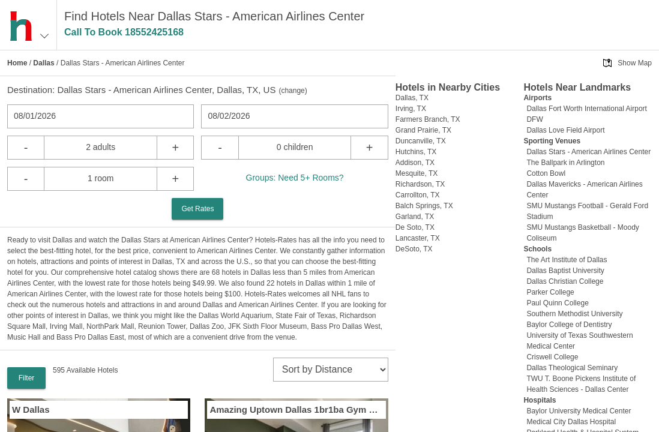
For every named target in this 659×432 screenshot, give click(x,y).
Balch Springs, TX (424, 206)
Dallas (43, 63)
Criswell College (552, 357)
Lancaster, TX (418, 238)
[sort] (330, 370)
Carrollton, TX (418, 195)
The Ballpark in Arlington (565, 162)
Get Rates (197, 209)
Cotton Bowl (545, 173)
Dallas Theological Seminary (572, 368)
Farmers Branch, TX (428, 119)
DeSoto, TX (414, 249)
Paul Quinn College (557, 303)
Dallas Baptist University (565, 270)
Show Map (635, 63)
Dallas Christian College (564, 281)
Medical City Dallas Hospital (571, 422)
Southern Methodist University (574, 314)
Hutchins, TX (416, 152)
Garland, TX (415, 216)
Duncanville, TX (421, 141)
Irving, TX (411, 108)
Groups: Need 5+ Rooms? (295, 177)
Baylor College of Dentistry (569, 324)
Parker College (550, 292)
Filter (27, 378)
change (292, 90)
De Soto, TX (415, 227)
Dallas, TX (412, 98)
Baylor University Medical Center (578, 411)
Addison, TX (415, 162)
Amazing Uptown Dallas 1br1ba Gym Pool (296, 409)
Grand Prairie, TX (423, 130)
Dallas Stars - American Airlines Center (588, 152)
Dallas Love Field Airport (565, 130)
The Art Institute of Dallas (566, 260)
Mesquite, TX (417, 173)
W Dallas (31, 409)
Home (17, 63)
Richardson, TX (420, 184)
